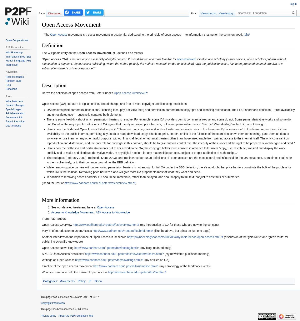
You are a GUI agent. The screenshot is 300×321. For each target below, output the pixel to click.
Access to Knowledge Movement (72, 212)
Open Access (59, 34)
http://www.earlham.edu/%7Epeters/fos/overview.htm (98, 183)
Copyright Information (53, 303)
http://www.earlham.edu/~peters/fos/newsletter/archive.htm (123, 254)
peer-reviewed (186, 59)
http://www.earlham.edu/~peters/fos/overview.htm (104, 224)
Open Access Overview (129, 93)
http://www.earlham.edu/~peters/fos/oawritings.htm (108, 260)
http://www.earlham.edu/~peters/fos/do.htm (136, 272)
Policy (81, 281)
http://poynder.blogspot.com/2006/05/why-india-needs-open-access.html (173, 237)
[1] (245, 34)
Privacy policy (48, 315)
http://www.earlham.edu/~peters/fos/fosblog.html (105, 248)
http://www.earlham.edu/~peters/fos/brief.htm (122, 230)
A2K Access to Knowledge (113, 212)
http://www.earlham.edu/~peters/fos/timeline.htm (124, 266)
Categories (50, 281)
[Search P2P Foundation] (267, 13)
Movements (67, 281)
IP (90, 281)
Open (98, 281)
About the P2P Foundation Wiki (76, 315)
